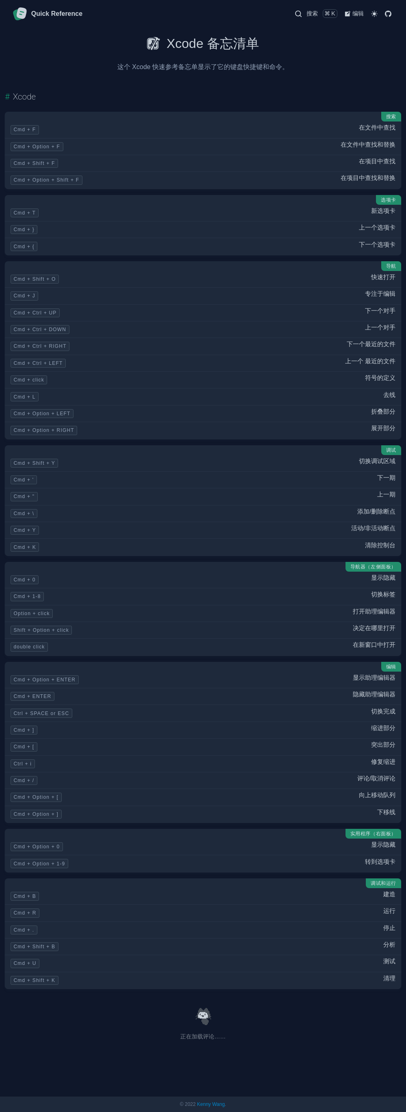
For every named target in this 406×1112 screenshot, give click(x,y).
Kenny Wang (211, 1104)
